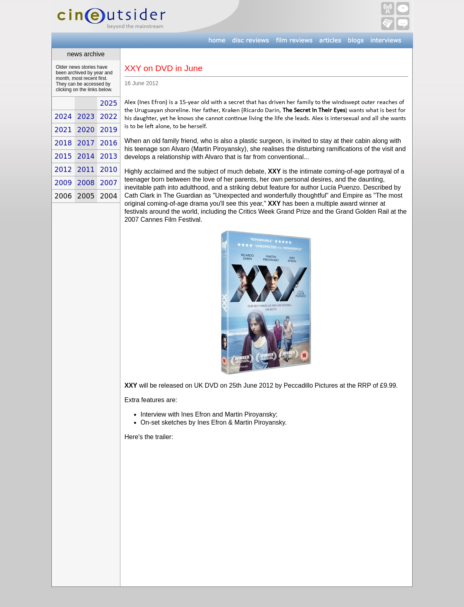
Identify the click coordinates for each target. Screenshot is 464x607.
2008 (85, 183)
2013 (108, 156)
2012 (63, 170)
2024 (63, 116)
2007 (108, 183)
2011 (85, 170)
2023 (85, 116)
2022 (108, 116)
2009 (63, 183)
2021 (63, 130)
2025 (108, 103)
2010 (108, 170)
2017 (85, 143)
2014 (85, 156)
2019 (108, 130)
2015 (63, 156)
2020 (85, 130)
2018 (63, 143)
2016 (108, 143)
